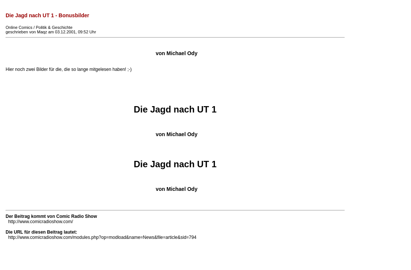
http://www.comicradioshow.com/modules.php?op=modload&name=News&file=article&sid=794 (102, 237)
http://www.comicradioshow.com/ (40, 221)
